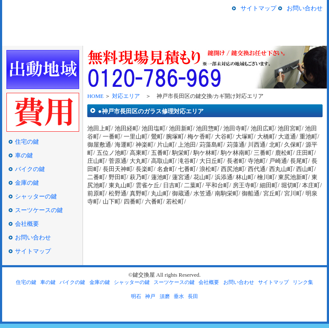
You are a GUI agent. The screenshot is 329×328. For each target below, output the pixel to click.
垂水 (179, 296)
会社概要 (27, 223)
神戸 (150, 296)
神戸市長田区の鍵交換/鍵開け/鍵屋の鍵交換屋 (47, 13)
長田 (193, 296)
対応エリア (126, 96)
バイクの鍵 (161, 38)
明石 (136, 296)
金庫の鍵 (206, 38)
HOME (19, 38)
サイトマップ (258, 8)
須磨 (165, 296)
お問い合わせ (305, 8)
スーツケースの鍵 (300, 38)
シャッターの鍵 (251, 38)
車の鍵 (112, 38)
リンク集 (303, 282)
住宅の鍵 (60, 38)
